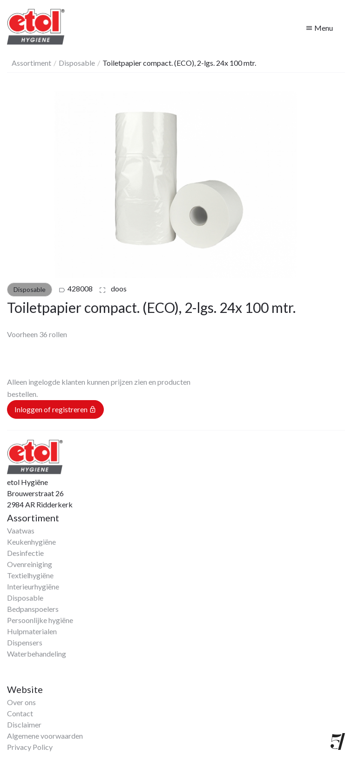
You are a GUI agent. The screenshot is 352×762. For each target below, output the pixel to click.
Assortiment (31, 62)
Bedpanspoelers (33, 608)
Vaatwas (20, 530)
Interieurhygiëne (33, 586)
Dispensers (24, 642)
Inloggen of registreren (55, 409)
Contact (20, 713)
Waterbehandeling (36, 653)
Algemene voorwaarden (45, 735)
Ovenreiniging (29, 564)
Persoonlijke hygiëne (40, 620)
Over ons (21, 702)
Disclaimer (24, 724)
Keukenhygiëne (31, 541)
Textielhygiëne (30, 575)
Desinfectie (25, 552)
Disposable (77, 62)
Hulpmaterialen (32, 631)
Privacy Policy (30, 746)
